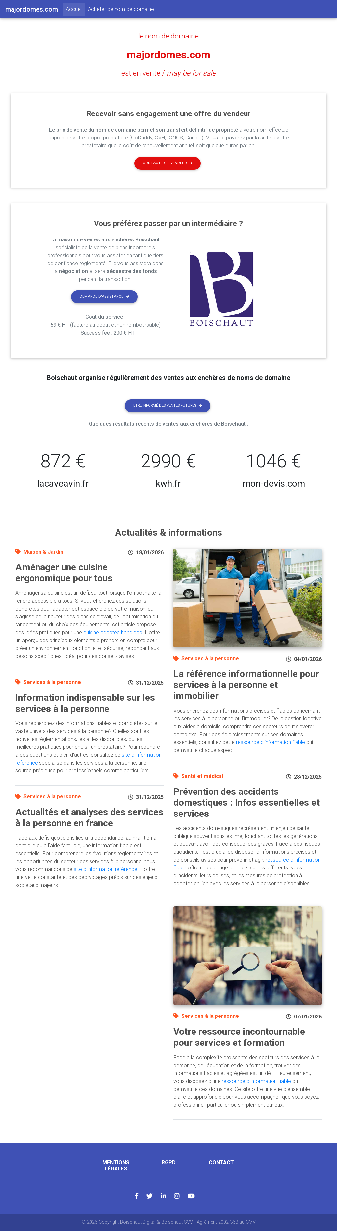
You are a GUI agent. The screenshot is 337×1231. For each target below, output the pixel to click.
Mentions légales (115, 1165)
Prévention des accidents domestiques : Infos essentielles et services (246, 802)
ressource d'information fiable (270, 742)
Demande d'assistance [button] (104, 296)
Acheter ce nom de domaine (121, 9)
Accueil (75, 8)
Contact (221, 1162)
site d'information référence (105, 869)
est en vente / (168, 73)
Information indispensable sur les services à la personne (85, 703)
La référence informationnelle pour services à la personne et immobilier (246, 684)
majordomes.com (168, 54)
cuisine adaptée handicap (112, 632)
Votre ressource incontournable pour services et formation (239, 1037)
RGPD (169, 1162)
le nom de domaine (168, 36)
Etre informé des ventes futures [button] (167, 405)
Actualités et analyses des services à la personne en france (89, 818)
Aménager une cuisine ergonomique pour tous (64, 573)
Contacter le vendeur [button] (168, 163)
